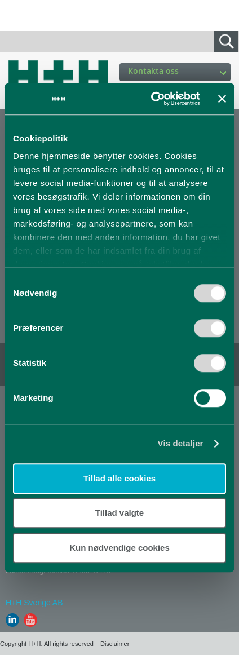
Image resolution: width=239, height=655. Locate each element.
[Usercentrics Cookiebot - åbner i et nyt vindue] (152, 98)
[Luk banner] (222, 99)
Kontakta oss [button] (177, 71)
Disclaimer (114, 643)
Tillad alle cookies (119, 478)
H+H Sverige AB (34, 602)
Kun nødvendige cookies (119, 547)
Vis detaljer (180, 443)
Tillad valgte (119, 512)
